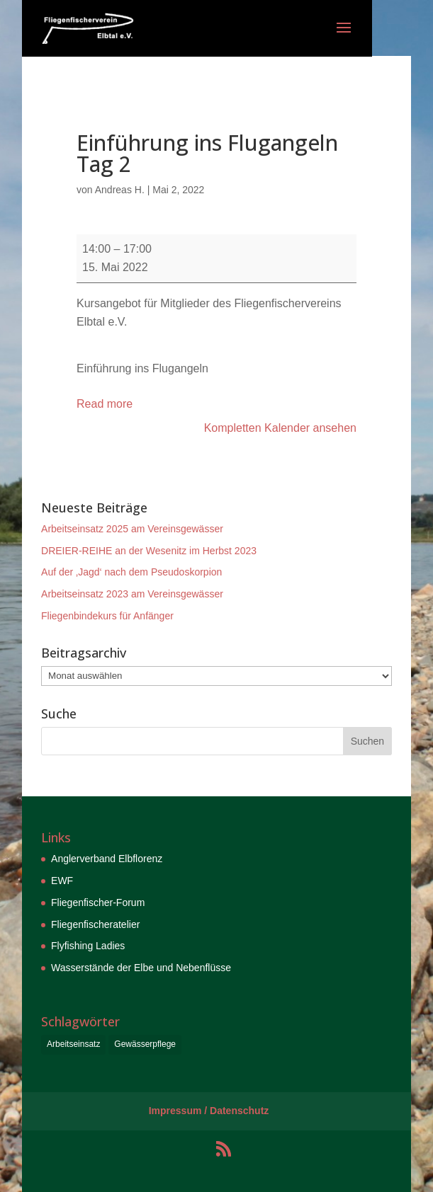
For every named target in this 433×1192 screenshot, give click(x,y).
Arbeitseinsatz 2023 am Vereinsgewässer (132, 594)
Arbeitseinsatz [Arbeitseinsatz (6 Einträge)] (73, 1044)
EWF (62, 880)
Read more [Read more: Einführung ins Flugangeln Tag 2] (105, 404)
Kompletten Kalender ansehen (280, 428)
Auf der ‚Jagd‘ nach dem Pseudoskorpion (131, 572)
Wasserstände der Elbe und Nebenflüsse (141, 967)
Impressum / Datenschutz (209, 1110)
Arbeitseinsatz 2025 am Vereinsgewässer (132, 528)
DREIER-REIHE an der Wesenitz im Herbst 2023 (149, 550)
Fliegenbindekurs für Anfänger (107, 615)
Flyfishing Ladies (88, 945)
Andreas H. (120, 189)
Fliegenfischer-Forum (98, 902)
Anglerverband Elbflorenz (106, 858)
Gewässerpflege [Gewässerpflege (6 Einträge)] (145, 1044)
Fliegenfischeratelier (95, 924)
